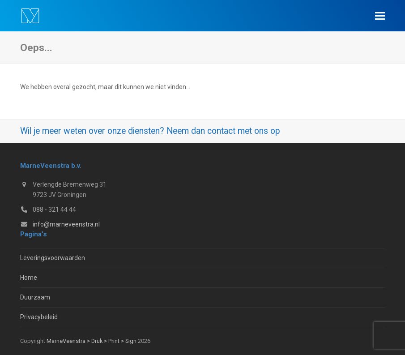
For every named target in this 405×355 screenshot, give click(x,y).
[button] (380, 16)
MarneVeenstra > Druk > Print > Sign (91, 341)
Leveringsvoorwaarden (52, 257)
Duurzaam (35, 297)
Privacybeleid (39, 317)
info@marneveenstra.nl (66, 224)
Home (28, 277)
